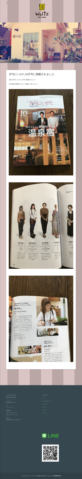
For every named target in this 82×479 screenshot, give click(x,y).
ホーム (43, 398)
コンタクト (45, 413)
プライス (44, 407)
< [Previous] (2, 42)
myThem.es (57, 475)
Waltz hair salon (41, 476)
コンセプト (45, 404)
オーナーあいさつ (46, 401)
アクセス (44, 410)
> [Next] (79, 42)
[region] (41, 43)
